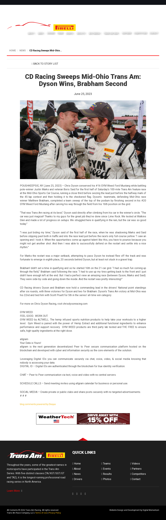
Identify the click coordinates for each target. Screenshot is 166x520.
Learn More (14, 490)
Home (76, 463)
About (31, 33)
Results (81, 33)
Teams (60, 33)
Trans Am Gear (111, 33)
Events (69, 33)
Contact (153, 33)
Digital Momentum (76, 513)
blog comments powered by (38, 404)
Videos (135, 463)
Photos (106, 479)
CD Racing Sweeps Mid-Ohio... (45, 50)
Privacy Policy (55, 513)
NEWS (22, 50)
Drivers (51, 33)
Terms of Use (41, 513)
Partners (126, 33)
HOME (12, 50)
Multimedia (94, 33)
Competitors (140, 33)
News (40, 33)
